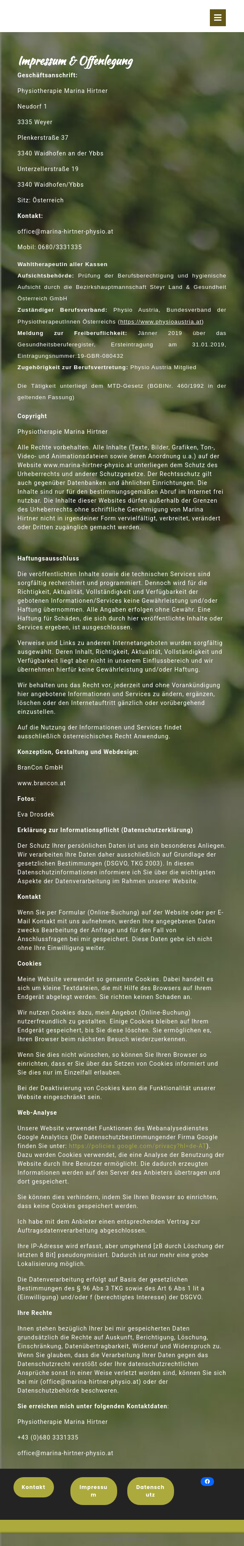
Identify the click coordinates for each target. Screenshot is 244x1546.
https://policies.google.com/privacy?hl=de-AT (137, 1146)
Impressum (93, 1490)
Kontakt (34, 1487)
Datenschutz (150, 1490)
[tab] (218, 17)
